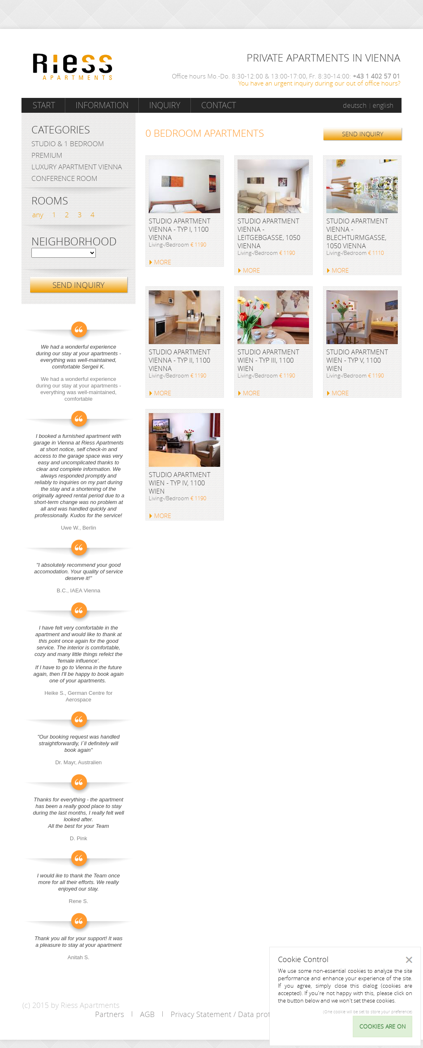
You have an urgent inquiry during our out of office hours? (319, 83)
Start (44, 105)
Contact (218, 105)
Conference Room (64, 178)
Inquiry (165, 105)
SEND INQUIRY (362, 134)
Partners (109, 1014)
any (37, 214)
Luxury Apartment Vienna (76, 166)
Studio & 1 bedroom (67, 143)
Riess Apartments (72, 66)
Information (102, 105)
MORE (162, 262)
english (383, 105)
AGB (147, 1014)
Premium (46, 155)
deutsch (354, 105)
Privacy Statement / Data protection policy (242, 1014)
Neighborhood (73, 241)
